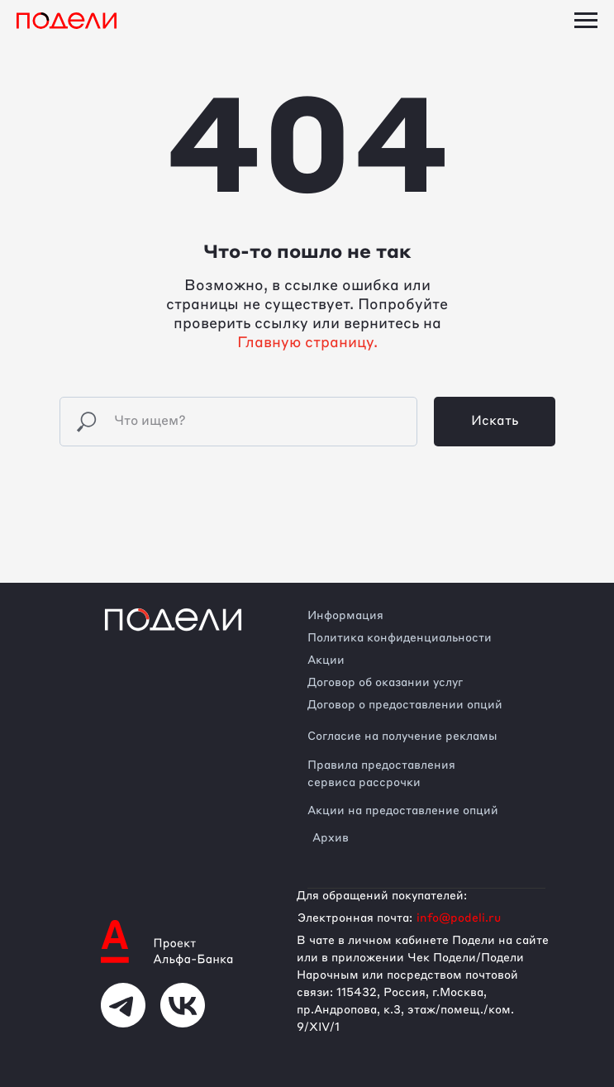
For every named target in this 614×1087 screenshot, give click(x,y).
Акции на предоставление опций (402, 811)
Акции (326, 660)
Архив (330, 838)
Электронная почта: (354, 918)
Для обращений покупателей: (382, 896)
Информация (345, 616)
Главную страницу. (307, 343)
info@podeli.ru (458, 918)
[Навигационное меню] (585, 20)
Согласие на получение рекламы (402, 736)
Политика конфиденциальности (399, 638)
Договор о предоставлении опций (404, 705)
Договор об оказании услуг (385, 683)
